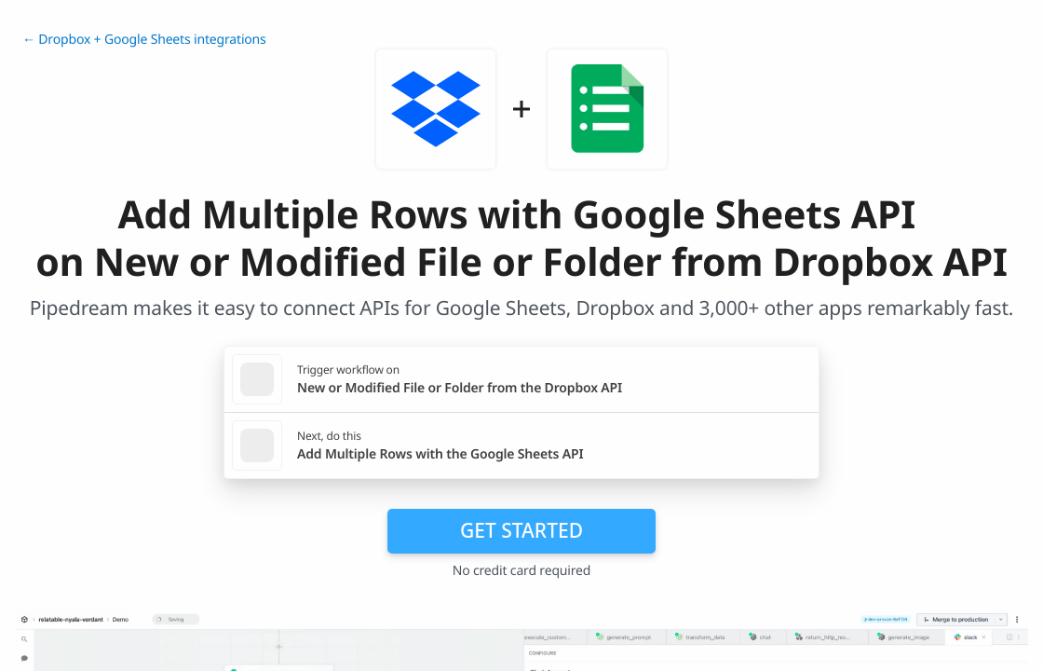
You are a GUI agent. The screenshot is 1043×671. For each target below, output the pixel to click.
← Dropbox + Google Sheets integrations (144, 39)
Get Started (521, 530)
